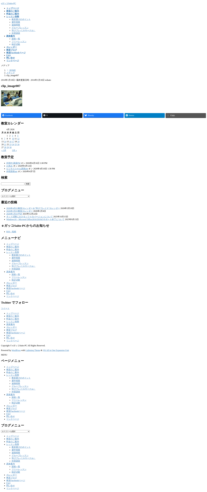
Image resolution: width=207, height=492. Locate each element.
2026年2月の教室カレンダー (19, 211)
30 (10, 147)
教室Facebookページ (15, 288)
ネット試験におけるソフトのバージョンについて (29, 216)
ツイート (5, 308)
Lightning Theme (32, 350)
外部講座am (11, 171)
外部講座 (16, 33)
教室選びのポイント (21, 19)
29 (8, 147)
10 (13, 139)
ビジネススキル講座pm (17, 169)
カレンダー (11, 283)
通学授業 (16, 22)
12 (18, 139)
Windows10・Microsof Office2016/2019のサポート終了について (35, 219)
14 (5, 141)
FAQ (8, 291)
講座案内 (10, 272)
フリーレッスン (19, 41)
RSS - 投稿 (11, 232)
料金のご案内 (12, 249)
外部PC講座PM (13, 163)
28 (5, 147)
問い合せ (10, 293)
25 (16, 144)
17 (13, 141)
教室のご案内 (12, 247)
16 (10, 141)
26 (18, 144)
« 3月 (3, 150)
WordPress (16, 350)
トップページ (12, 244)
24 (13, 144)
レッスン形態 (12, 252)
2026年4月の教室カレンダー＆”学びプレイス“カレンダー (33, 208)
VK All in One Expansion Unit (56, 350)
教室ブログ (11, 285)
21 (5, 144)
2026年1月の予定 (14, 214)
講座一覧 (16, 39)
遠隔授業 (16, 25)
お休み (9, 166)
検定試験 (16, 44)
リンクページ (12, 296)
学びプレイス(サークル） (24, 30)
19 (18, 141)
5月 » (14, 150)
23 (10, 144)
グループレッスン (20, 28)
